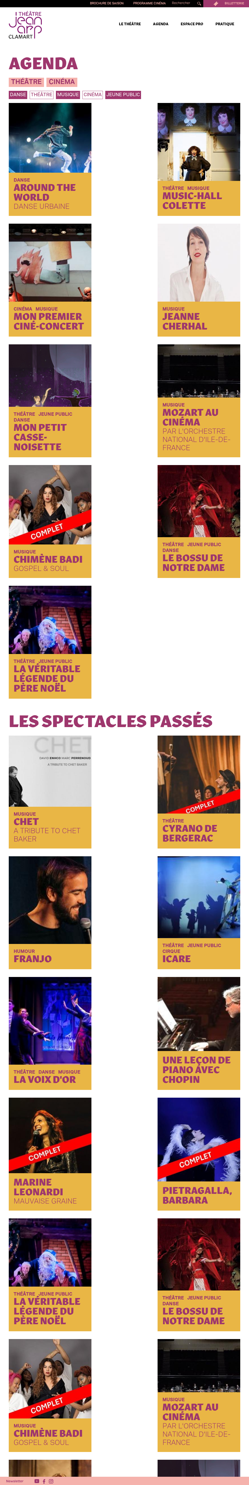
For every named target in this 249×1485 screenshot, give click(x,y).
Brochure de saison (107, 3)
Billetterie (226, 3)
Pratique (224, 24)
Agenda (161, 24)
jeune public (123, 95)
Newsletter (15, 1480)
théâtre (26, 82)
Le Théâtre (130, 24)
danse (18, 95)
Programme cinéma (149, 3)
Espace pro (192, 24)
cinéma (62, 82)
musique (68, 95)
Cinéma (93, 95)
